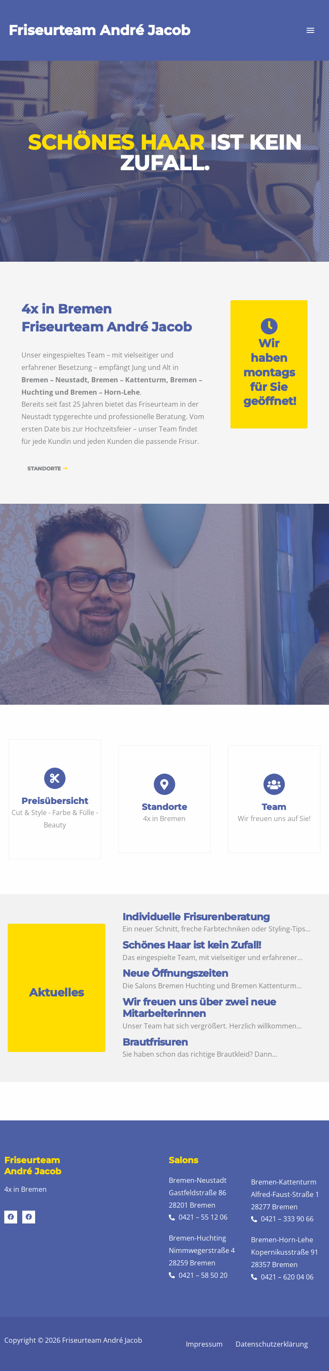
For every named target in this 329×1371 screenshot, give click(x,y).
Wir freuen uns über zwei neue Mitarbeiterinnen (199, 1008)
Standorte (164, 807)
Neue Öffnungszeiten (175, 973)
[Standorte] (164, 784)
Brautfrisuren (155, 1042)
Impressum (204, 1344)
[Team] (274, 784)
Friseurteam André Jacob (99, 30)
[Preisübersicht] (55, 778)
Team (274, 807)
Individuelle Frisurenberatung (196, 917)
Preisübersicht (54, 801)
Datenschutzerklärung (272, 1344)
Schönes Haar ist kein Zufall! (192, 945)
